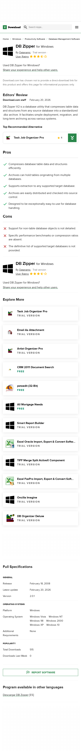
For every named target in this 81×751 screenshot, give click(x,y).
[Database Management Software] (64, 39)
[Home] (6, 39)
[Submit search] (25, 27)
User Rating (31, 56)
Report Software (40, 672)
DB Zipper (35, 46)
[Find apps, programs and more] (47, 27)
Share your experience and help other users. (30, 70)
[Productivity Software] (35, 39)
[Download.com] (12, 27)
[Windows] (16, 39)
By (23, 52)
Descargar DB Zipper (16, 695)
